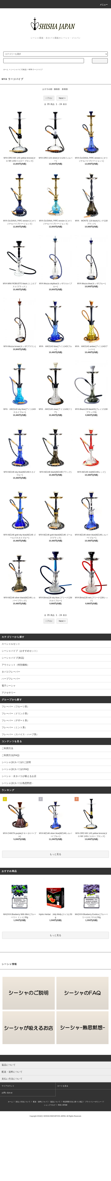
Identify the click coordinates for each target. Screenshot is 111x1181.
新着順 (65, 89)
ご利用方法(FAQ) (10, 755)
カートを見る (62, 1086)
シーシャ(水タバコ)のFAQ (15, 769)
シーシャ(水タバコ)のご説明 (16, 762)
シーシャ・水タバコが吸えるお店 (19, 776)
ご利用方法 (7, 748)
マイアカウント (8, 1086)
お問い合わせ (7, 1093)
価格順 (57, 89)
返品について (55, 1102)
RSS (59, 1105)
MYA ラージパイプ (36, 69)
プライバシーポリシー (93, 1102)
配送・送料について (40, 1102)
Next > (62, 98)
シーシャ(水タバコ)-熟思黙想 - (17, 783)
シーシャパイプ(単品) (19, 69)
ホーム (5, 69)
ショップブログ (49, 1105)
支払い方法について (23, 1102)
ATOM (65, 1105)
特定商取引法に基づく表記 (73, 1102)
